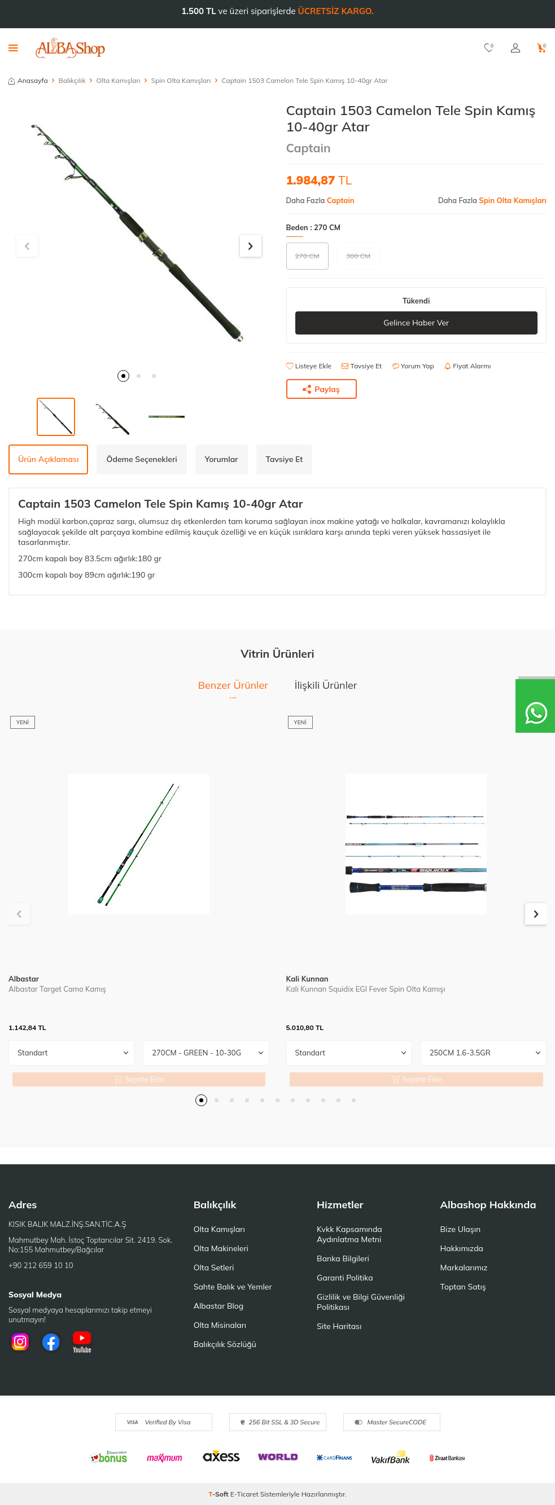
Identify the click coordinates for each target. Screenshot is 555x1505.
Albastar (23, 978)
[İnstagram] (19, 1342)
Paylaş (321, 389)
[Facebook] (51, 1342)
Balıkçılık (72, 80)
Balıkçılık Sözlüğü (225, 1344)
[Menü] (13, 47)
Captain (308, 147)
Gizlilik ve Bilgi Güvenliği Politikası (361, 1302)
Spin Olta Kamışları (181, 80)
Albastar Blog (219, 1306)
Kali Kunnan (307, 978)
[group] (138, 232)
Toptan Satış (463, 1287)
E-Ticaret (244, 1494)
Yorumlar (221, 459)
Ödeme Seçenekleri (141, 459)
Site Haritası (339, 1326)
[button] (123, 376)
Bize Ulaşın (460, 1229)
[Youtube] (82, 1342)
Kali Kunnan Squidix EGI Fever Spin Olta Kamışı (365, 988)
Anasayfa (28, 80)
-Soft (219, 1494)
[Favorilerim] (489, 47)
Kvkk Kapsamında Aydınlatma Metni (349, 1234)
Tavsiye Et (362, 366)
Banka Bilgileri (343, 1258)
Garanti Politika (345, 1278)
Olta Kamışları (119, 80)
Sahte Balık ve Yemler (233, 1287)
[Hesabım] (515, 47)
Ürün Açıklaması (48, 459)
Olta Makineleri (221, 1248)
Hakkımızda (461, 1248)
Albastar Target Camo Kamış (57, 988)
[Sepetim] (542, 47)
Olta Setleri (214, 1267)
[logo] (70, 48)
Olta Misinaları (220, 1325)
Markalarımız (464, 1267)
